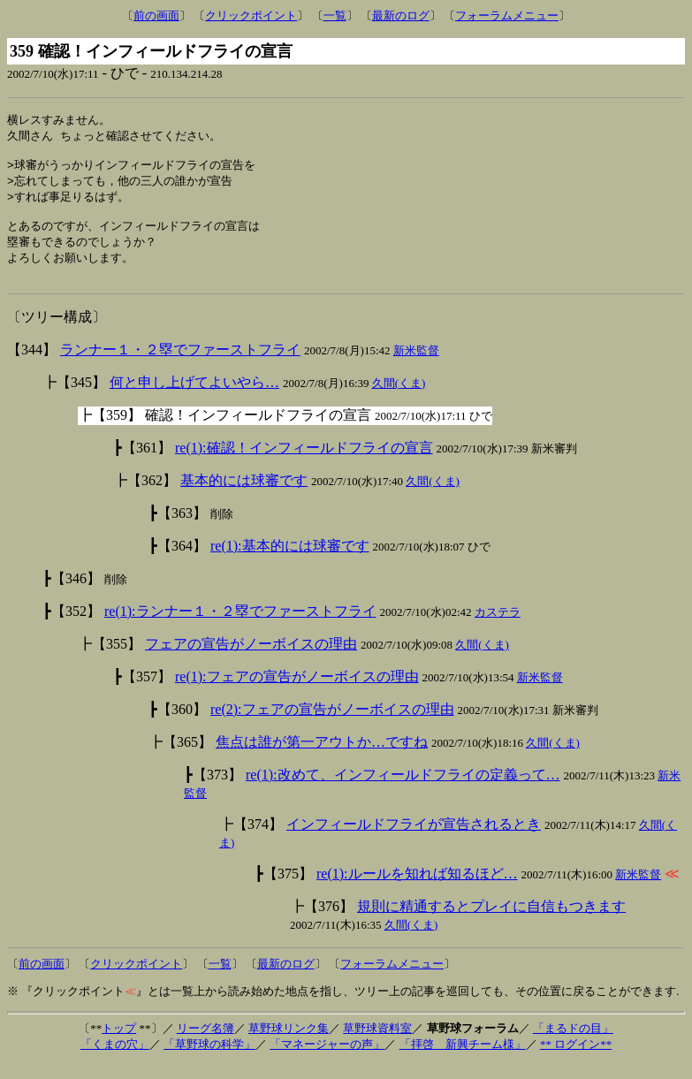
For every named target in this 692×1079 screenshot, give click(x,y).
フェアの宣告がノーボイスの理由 (251, 658)
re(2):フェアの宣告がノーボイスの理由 (332, 724)
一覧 (334, 15)
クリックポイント (251, 15)
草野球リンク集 (288, 1043)
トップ (119, 1043)
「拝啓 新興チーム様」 (462, 1059)
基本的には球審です (244, 495)
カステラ (498, 627)
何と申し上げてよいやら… (194, 397)
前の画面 (156, 15)
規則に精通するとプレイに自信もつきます (491, 921)
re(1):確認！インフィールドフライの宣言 (304, 462)
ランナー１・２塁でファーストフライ (180, 364)
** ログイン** (576, 1059)
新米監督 (416, 365)
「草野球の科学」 (209, 1059)
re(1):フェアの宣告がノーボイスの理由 (297, 691)
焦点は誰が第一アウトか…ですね (322, 756)
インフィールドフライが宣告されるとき (413, 839)
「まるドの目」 (573, 1043)
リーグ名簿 (205, 1043)
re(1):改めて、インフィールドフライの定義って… (403, 789)
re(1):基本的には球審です (289, 560)
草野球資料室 (377, 1043)
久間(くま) (399, 398)
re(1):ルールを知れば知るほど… (417, 888)
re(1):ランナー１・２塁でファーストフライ (240, 626)
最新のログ (401, 15)
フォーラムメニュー (507, 15)
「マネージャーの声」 (327, 1059)
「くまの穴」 (114, 1059)
